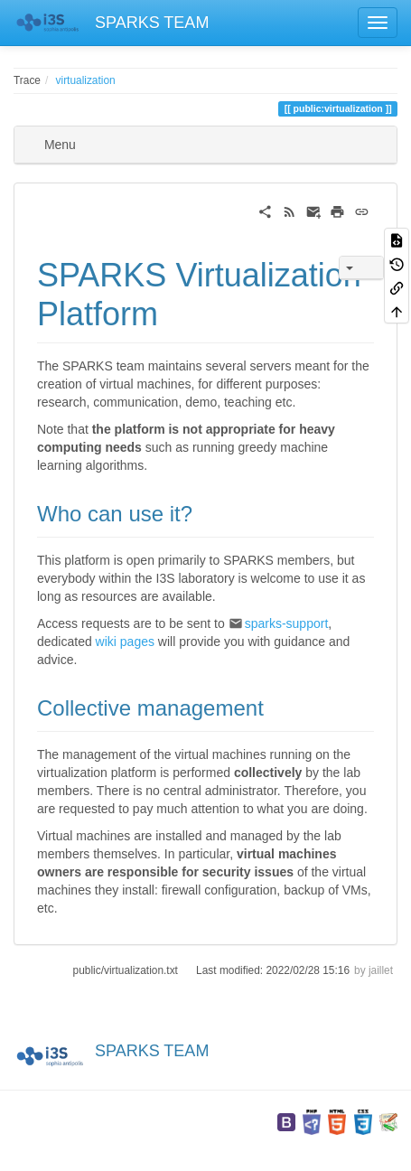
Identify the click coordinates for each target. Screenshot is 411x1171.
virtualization (86, 80)
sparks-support (287, 623)
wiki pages (125, 641)
